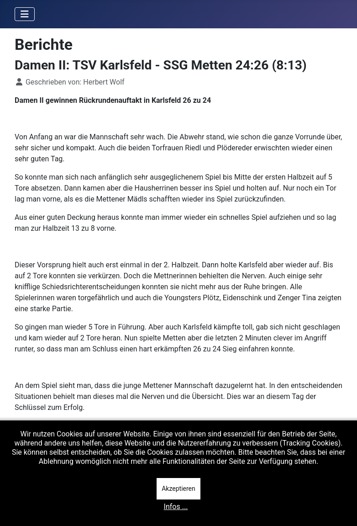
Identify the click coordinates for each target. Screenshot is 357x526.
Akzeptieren (178, 488)
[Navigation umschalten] (25, 14)
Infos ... (176, 506)
